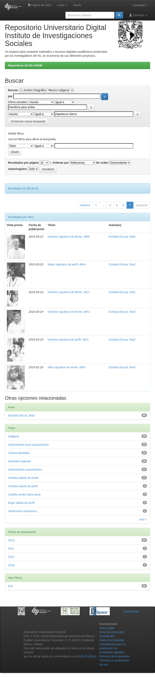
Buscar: (13, 90)
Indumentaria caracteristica (25, 469)
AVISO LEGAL (87, 656)
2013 (11, 540)
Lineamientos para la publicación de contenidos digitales (112, 648)
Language (140, 5)
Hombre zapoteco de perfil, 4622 (68, 339)
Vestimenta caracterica (22, 511)
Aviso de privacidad (111, 640)
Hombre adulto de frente (23, 477)
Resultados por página (23, 162)
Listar (62, 5)
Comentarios (131, 611)
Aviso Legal (106, 628)
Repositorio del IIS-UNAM (25, 65)
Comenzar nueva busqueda (28, 121)
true (10, 586)
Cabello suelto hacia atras (24, 494)
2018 (11, 565)
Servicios (138, 15)
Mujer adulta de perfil (21, 502)
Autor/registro (17, 169)
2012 (11, 556)
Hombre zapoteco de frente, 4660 (69, 236)
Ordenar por (60, 162)
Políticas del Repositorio (114, 656)
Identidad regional (19, 461)
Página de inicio (39, 5)
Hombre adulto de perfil (23, 486)
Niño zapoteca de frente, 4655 (67, 367)
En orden (102, 162)
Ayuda (77, 5)
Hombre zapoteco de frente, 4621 (69, 292)
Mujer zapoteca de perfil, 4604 (67, 264)
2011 (11, 548)
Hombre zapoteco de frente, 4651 (69, 311)
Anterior (85, 205)
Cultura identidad (18, 453)
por (10, 96)
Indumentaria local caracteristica (28, 444)
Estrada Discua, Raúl (122, 236)
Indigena (13, 436)
